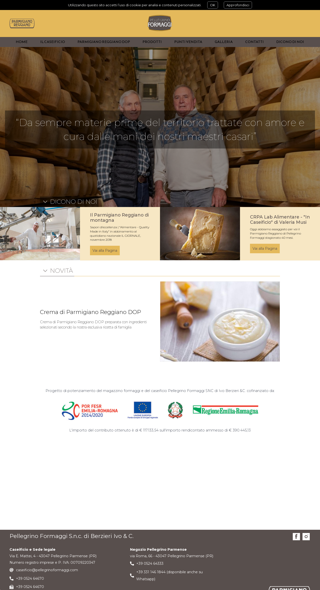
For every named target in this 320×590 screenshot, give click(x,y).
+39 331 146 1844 (151, 581)
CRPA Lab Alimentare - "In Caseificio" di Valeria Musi (280, 229)
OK (212, 5)
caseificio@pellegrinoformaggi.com (47, 580)
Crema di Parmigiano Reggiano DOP (90, 321)
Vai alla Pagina (104, 260)
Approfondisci (237, 5)
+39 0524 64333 (150, 573)
